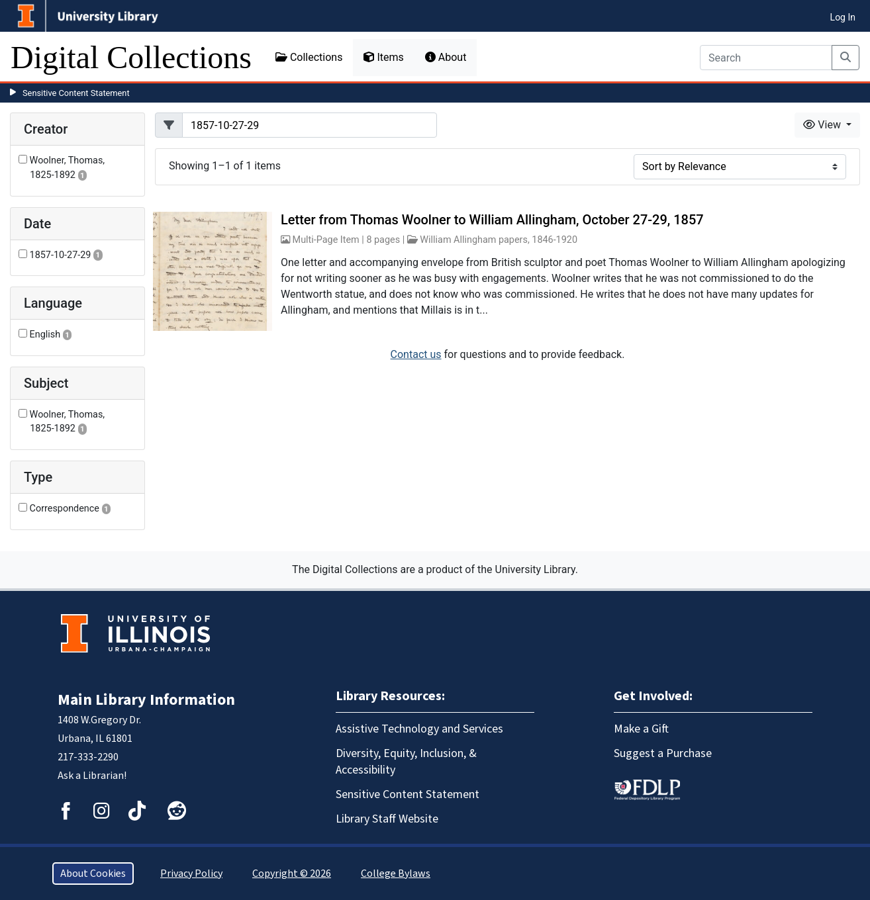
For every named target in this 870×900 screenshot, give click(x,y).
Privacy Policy (191, 873)
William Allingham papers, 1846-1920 (498, 240)
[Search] (766, 57)
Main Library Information (146, 699)
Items (383, 57)
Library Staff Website (387, 819)
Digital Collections (131, 57)
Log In (842, 17)
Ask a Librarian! (92, 775)
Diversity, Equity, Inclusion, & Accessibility (406, 761)
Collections (309, 57)
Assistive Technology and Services (419, 729)
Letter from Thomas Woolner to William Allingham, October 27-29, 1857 (492, 220)
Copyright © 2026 (291, 873)
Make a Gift (641, 729)
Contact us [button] (416, 354)
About (446, 57)
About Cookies (93, 873)
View (823, 124)
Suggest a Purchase (663, 753)
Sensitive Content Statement (76, 93)
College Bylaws (395, 873)
